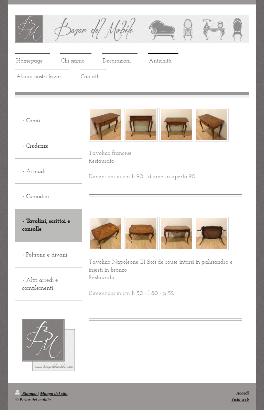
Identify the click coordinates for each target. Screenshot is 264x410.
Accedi (242, 393)
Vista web (240, 399)
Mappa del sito (54, 393)
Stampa (26, 393)
